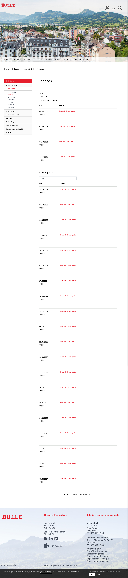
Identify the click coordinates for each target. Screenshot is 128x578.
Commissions (10, 111)
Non (99, 574)
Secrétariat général (96, 553)
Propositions (11, 100)
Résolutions (11, 105)
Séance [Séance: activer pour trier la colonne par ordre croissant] (61, 106)
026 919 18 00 (97, 533)
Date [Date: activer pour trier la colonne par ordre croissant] (40, 184)
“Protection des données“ (46, 573)
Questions (11, 107)
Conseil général (10, 89)
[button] (16, 69)
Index (46, 565)
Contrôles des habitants (98, 551)
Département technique (98, 558)
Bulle (85, 60)
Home (6, 69)
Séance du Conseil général (67, 111)
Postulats (10, 102)
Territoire (66, 60)
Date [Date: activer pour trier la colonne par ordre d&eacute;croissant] (40, 106)
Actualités (6, 60)
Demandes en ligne (22, 60)
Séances (14, 95)
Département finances (97, 556)
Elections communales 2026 (15, 129)
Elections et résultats (12, 125)
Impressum (56, 565)
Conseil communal (12, 85)
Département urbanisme (98, 561)
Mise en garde (70, 565)
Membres (9, 118)
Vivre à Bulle (38, 60)
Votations (9, 133)
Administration (53, 60)
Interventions (11, 97)
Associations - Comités (13, 115)
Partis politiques (11, 122)
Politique (77, 60)
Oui (92, 574)
